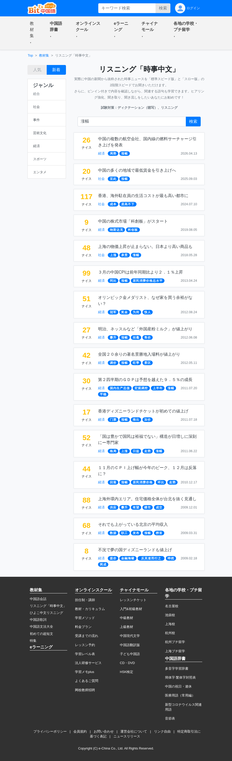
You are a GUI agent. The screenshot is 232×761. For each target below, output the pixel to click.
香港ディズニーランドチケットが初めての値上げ (143, 411)
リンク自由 (162, 731)
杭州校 (170, 633)
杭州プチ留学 (175, 642)
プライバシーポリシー (50, 731)
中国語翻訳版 (130, 645)
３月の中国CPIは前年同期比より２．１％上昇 (140, 272)
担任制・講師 (85, 600)
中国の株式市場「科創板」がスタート (133, 221)
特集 (33, 641)
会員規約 (80, 731)
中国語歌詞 (38, 620)
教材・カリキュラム (90, 609)
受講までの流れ (86, 636)
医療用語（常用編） (180, 695)
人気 (37, 70)
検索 (163, 8)
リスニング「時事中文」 (48, 606)
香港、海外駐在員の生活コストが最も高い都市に (143, 195)
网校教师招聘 (85, 690)
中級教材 (126, 618)
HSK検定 (126, 672)
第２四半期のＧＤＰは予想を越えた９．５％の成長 (145, 379)
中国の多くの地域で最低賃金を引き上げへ (137, 170)
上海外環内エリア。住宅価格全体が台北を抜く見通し (147, 499)
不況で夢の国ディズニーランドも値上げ (135, 550)
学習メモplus (84, 672)
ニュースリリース (126, 736)
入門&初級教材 (131, 609)
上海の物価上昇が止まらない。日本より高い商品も (145, 246)
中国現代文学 (130, 636)
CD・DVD (127, 663)
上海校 (170, 624)
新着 (56, 70)
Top (30, 55)
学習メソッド (85, 618)
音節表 (170, 718)
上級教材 (126, 627)
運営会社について (133, 731)
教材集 (44, 55)
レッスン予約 (85, 645)
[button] (34, 33)
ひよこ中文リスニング (46, 613)
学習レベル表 (85, 654)
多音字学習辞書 (176, 668)
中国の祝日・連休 (178, 686)
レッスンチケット (133, 600)
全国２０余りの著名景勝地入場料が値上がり (139, 354)
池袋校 (170, 615)
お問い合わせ (104, 731)
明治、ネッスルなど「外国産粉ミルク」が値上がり (145, 329)
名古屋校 (171, 606)
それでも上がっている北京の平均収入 (133, 524)
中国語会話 (38, 599)
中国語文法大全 (41, 626)
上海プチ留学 (175, 651)
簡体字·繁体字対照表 (180, 677)
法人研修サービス (88, 663)
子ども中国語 (130, 654)
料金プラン (83, 627)
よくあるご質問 (86, 681)
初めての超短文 (41, 634)
